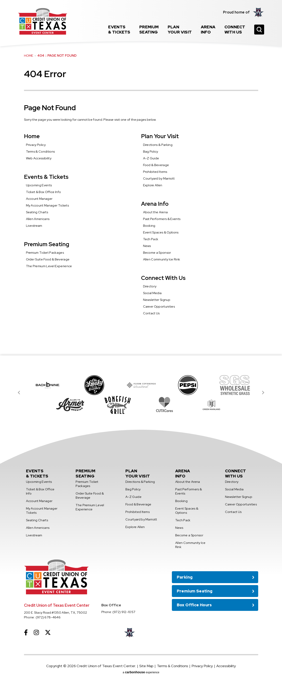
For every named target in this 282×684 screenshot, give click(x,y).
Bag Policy (150, 151)
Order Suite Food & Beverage (48, 259)
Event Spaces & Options (161, 232)
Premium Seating (46, 244)
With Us (234, 29)
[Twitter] (48, 632)
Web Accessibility (38, 158)
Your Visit (180, 29)
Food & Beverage (156, 165)
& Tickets (119, 29)
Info (208, 29)
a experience (141, 672)
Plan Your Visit (160, 136)
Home (28, 56)
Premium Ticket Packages (45, 253)
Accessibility (226, 666)
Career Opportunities (159, 306)
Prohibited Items (155, 172)
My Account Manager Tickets (47, 205)
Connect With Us (163, 278)
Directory (150, 286)
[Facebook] (26, 632)
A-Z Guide (151, 158)
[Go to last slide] (19, 392)
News (147, 246)
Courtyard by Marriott (159, 178)
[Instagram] (36, 632)
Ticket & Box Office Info (43, 192)
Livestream (34, 226)
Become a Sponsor (157, 253)
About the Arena (155, 212)
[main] (141, 177)
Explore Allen (152, 185)
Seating (149, 29)
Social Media (152, 293)
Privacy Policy (36, 145)
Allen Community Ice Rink (161, 259)
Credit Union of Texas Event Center (42, 21)
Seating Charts (37, 212)
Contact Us (151, 313)
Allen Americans (38, 219)
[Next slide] (263, 392)
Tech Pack (150, 239)
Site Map (146, 666)
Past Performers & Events (162, 219)
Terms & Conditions (40, 151)
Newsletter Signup (156, 300)
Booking (149, 226)
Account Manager (39, 199)
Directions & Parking (157, 145)
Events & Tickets (46, 177)
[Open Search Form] (259, 29)
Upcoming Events (39, 185)
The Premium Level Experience (49, 266)
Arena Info (154, 204)
